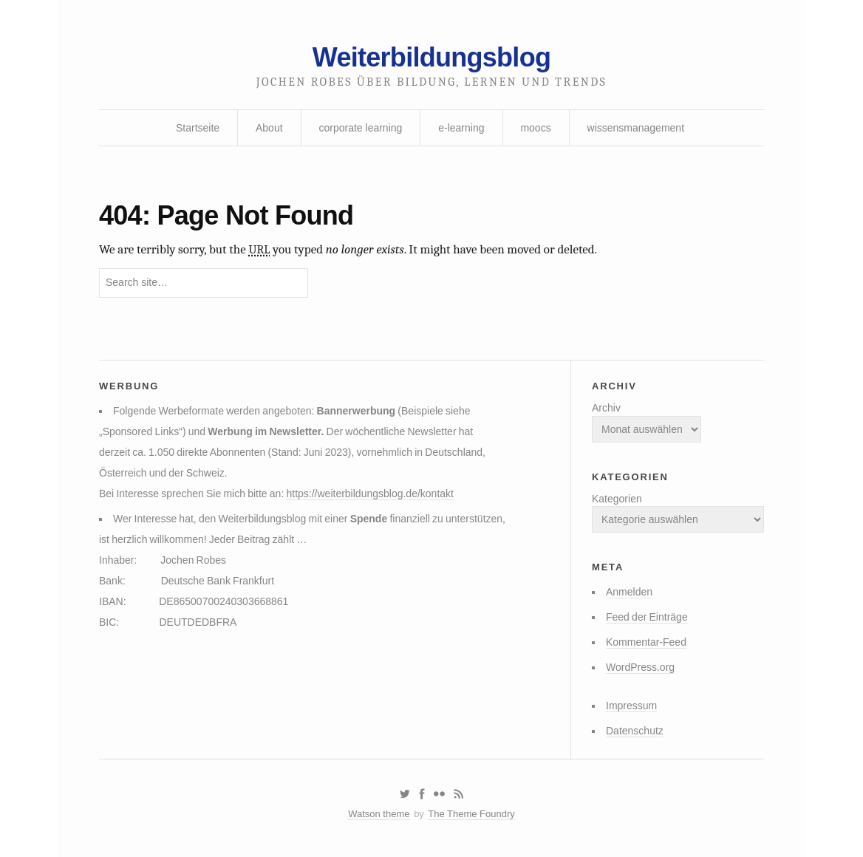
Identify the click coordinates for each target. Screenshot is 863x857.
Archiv (606, 408)
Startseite (197, 128)
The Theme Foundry (471, 813)
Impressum (631, 705)
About (269, 128)
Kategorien (617, 499)
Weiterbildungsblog (431, 57)
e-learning (461, 128)
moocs (535, 128)
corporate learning (360, 128)
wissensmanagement (636, 128)
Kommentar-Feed (646, 642)
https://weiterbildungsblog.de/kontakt (369, 493)
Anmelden (629, 592)
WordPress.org (640, 667)
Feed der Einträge (647, 617)
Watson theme (378, 813)
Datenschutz (635, 731)
